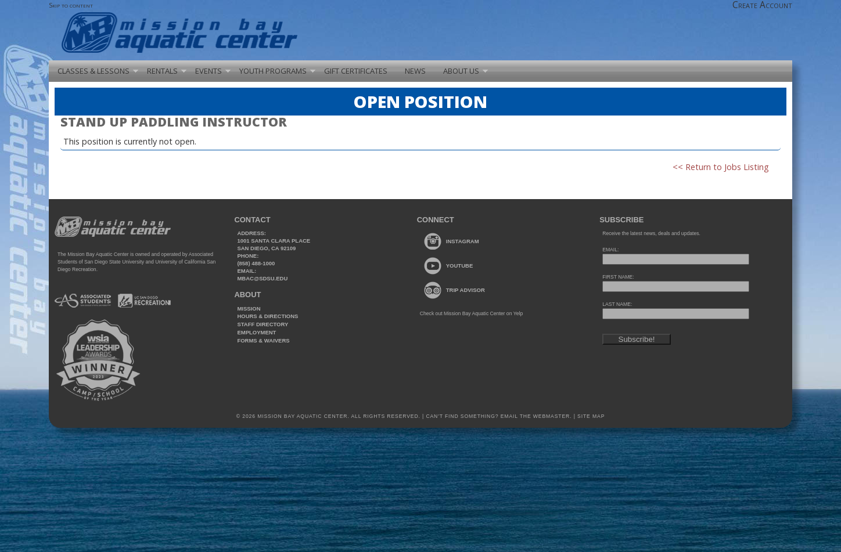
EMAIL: (610, 249)
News (415, 71)
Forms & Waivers (263, 340)
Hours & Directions (267, 316)
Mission (248, 308)
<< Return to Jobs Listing (721, 166)
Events (208, 71)
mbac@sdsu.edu (262, 278)
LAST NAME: (617, 304)
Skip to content (71, 5)
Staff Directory (262, 324)
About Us (461, 71)
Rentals (162, 71)
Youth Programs (273, 71)
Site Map (590, 416)
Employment (256, 332)
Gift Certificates (355, 71)
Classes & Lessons (93, 71)
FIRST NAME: (618, 277)
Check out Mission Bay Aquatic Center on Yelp (471, 313)
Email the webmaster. (536, 416)
